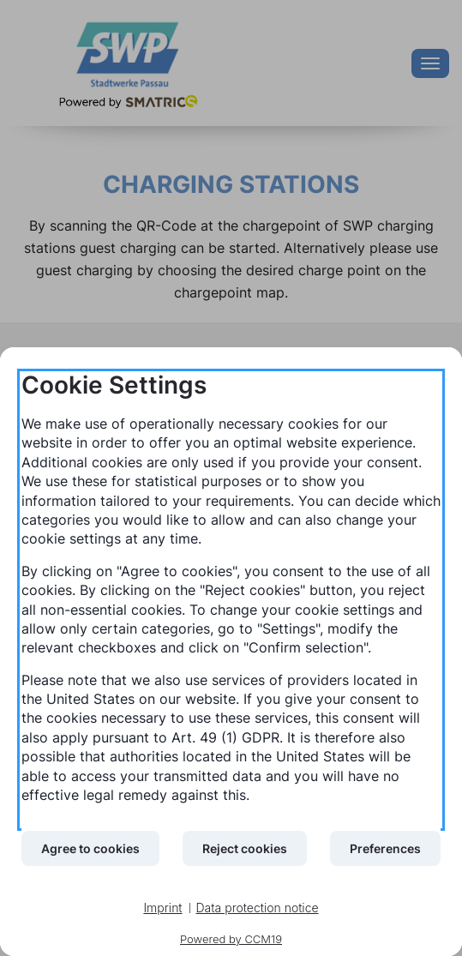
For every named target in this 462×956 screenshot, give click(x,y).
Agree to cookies (90, 848)
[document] (231, 600)
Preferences (385, 848)
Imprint (162, 907)
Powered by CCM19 (231, 939)
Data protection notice (257, 907)
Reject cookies (244, 848)
